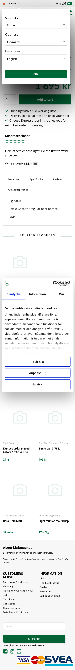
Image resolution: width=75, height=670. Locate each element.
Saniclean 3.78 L (49, 448)
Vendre (41, 645)
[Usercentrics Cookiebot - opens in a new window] (53, 283)
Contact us (9, 603)
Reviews (57, 179)
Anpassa (37, 373)
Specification (37, 179)
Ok (36, 74)
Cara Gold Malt (12, 521)
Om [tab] (61, 294)
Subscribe (34, 638)
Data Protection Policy (15, 612)
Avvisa (37, 384)
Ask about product (18, 189)
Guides (43, 587)
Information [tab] (37, 294)
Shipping (8, 586)
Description (14, 179)
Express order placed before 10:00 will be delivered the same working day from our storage (16, 450)
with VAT (64, 4)
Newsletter (45, 591)
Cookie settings (11, 607)
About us (45, 578)
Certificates (9, 599)
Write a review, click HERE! (21, 163)
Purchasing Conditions (15, 582)
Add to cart (45, 99)
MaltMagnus (9, 443)
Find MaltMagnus (49, 582)
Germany (12, 3)
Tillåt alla (37, 361)
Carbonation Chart (50, 595)
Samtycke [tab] (13, 294)
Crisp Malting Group (13, 515)
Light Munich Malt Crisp (54, 521)
